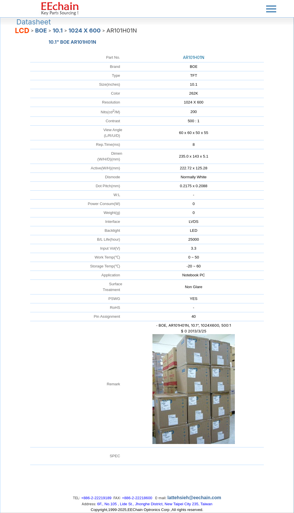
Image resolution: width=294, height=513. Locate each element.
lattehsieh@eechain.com (194, 497)
